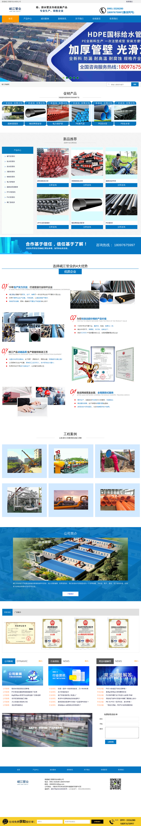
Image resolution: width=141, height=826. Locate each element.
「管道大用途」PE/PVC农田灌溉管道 (119, 705)
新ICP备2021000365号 (59, 789)
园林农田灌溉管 (12, 187)
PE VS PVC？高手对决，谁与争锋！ (119, 702)
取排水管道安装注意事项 (20, 689)
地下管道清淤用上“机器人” (67, 695)
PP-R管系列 (11, 192)
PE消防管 (109, 223)
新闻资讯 (62, 19)
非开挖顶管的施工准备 (20, 698)
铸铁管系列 (11, 177)
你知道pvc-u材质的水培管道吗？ (69, 705)
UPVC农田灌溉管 (43, 223)
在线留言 (96, 19)
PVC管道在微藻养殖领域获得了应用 (24, 692)
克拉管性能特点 (17, 705)
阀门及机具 (11, 202)
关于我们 (79, 19)
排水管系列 (11, 166)
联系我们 (129, 2)
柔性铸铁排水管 (42, 181)
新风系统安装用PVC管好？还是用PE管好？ (73, 702)
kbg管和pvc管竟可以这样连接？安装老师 (26, 695)
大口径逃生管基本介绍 (20, 702)
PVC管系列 (11, 197)
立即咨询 (53, 185)
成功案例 (45, 19)
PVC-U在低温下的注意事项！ (116, 689)
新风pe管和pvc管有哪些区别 (116, 692)
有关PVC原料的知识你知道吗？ (69, 698)
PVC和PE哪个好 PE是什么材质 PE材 (119, 695)
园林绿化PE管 (111, 181)
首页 (10, 19)
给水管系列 (11, 161)
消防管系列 (11, 172)
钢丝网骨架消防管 (78, 223)
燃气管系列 (11, 156)
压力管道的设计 (63, 692)
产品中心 (28, 19)
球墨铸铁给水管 (77, 181)
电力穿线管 (11, 182)
